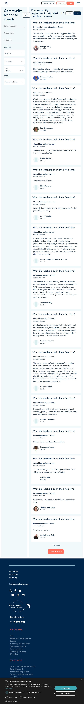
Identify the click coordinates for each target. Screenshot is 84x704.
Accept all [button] (66, 688)
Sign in (61, 3)
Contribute (56, 552)
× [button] (81, 680)
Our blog (13, 578)
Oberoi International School (43, 144)
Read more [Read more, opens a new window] (8, 688)
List (77, 13)
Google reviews (17, 617)
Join (70, 3)
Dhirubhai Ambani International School (48, 27)
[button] (28, 701)
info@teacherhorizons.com (19, 584)
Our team (13, 574)
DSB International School (42, 63)
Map (69, 13)
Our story (13, 571)
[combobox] (14, 53)
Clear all (26, 14)
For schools (48, 3)
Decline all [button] (65, 693)
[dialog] (42, 691)
